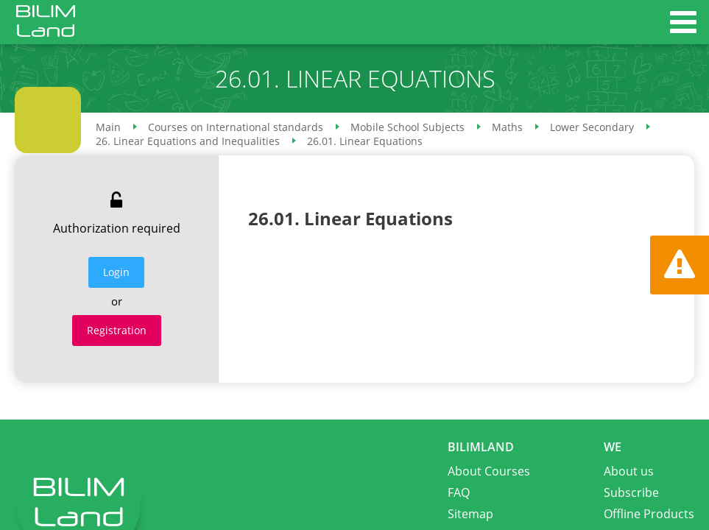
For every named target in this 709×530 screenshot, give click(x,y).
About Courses (489, 471)
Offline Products (649, 514)
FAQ (459, 492)
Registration (117, 330)
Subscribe (631, 492)
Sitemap (470, 514)
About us (629, 471)
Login (116, 272)
